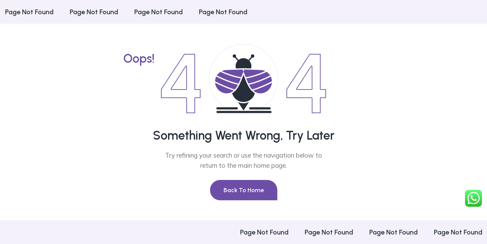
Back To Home (244, 190)
